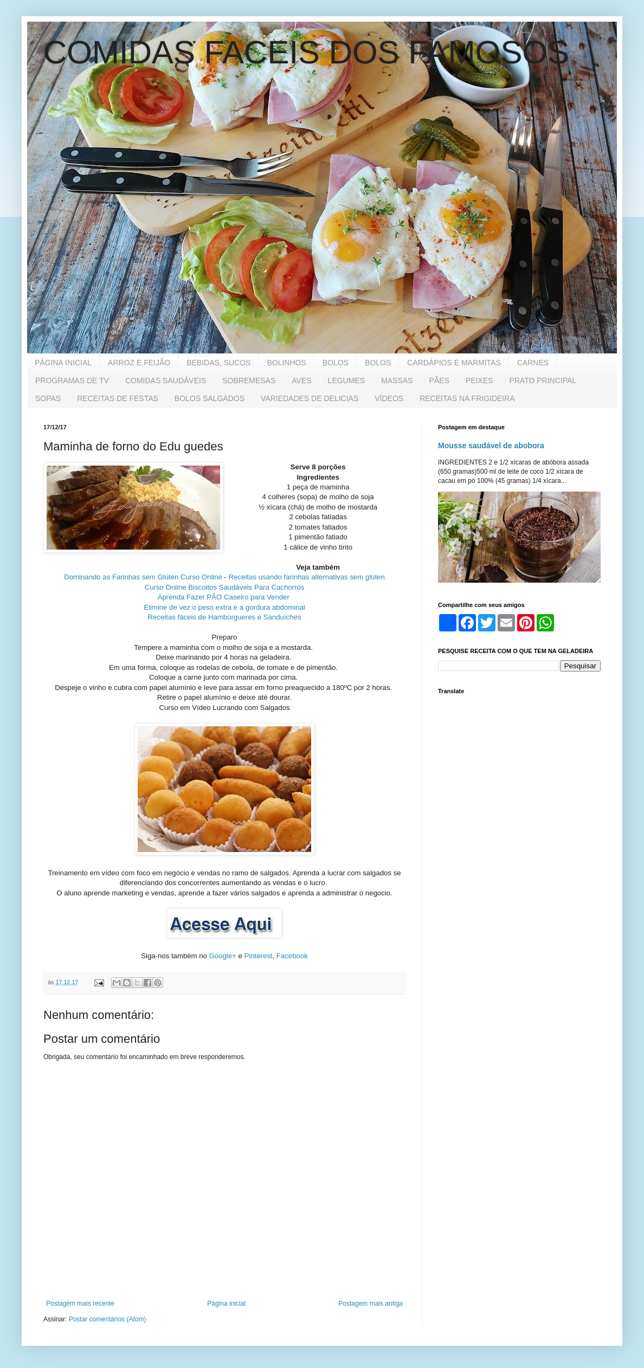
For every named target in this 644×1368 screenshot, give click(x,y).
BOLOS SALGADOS (209, 398)
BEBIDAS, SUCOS (218, 362)
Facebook (292, 956)
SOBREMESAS (248, 380)
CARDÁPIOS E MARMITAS (453, 362)
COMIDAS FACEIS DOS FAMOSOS (306, 52)
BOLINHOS (286, 362)
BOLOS (336, 362)
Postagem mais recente (80, 1303)
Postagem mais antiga (370, 1303)
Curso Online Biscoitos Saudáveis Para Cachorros (225, 587)
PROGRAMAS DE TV (72, 380)
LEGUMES (346, 380)
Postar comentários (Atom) (107, 1319)
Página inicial (226, 1303)
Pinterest (258, 956)
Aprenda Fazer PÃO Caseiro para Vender (224, 597)
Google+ (222, 956)
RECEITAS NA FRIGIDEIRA (467, 398)
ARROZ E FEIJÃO (139, 362)
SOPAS (48, 398)
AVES (301, 380)
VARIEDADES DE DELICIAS (309, 398)
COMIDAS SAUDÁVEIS (165, 380)
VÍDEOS (389, 398)
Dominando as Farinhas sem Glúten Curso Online (143, 577)
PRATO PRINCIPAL (542, 380)
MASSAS (397, 380)
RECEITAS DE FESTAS (117, 398)
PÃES (439, 380)
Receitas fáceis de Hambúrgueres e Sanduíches (224, 617)
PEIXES (479, 380)
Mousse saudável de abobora (491, 445)
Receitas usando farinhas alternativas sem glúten (307, 577)
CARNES (533, 362)
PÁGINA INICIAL (63, 362)
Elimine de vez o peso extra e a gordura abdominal (224, 607)
